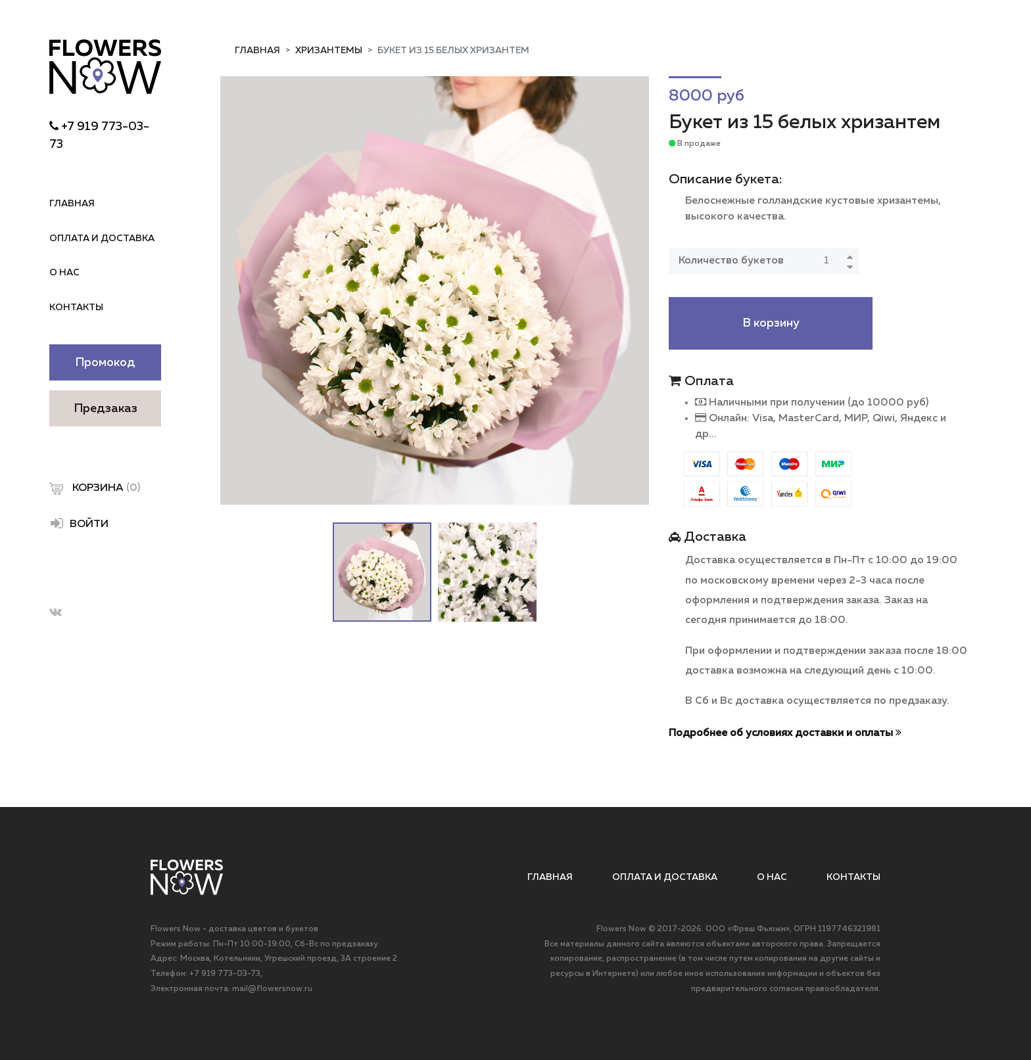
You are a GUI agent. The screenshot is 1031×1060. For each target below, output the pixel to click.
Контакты (76, 307)
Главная (72, 203)
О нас (64, 272)
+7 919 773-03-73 (224, 974)
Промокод (105, 363)
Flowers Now (621, 929)
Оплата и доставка (102, 238)
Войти (78, 523)
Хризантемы (328, 50)
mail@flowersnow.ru (272, 989)
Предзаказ (105, 409)
